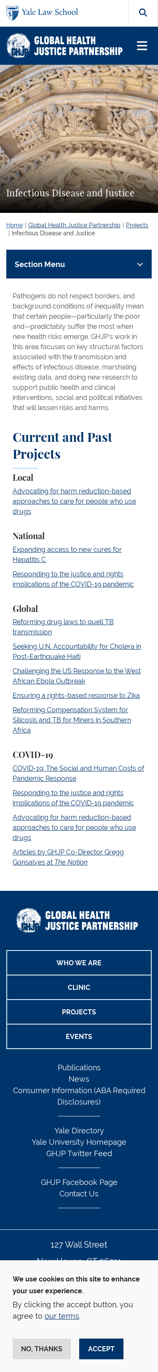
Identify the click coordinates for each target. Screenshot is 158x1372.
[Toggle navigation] (142, 46)
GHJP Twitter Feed (79, 1153)
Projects (137, 225)
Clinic (79, 988)
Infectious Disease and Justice (53, 233)
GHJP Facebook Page (79, 1182)
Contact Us (79, 1193)
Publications (79, 1067)
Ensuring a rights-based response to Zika (76, 696)
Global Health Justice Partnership (74, 225)
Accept (101, 1349)
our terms (62, 1315)
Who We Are (79, 963)
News (79, 1078)
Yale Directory (79, 1130)
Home (14, 225)
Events (79, 1037)
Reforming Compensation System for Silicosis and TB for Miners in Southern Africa (72, 720)
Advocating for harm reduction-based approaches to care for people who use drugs (74, 501)
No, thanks (41, 1349)
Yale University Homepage (79, 1142)
